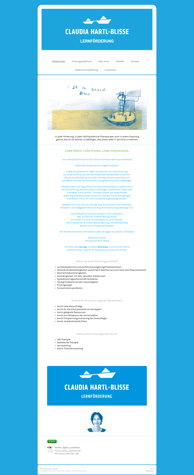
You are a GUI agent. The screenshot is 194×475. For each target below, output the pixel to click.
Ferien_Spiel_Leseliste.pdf (68, 450)
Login (152, 468)
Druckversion (45, 469)
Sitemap (55, 469)
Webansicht (150, 471)
